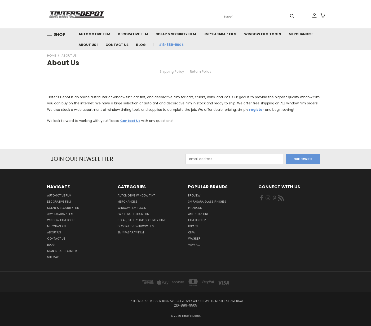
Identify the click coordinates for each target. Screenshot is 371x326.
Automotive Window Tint (136, 195)
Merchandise (301, 34)
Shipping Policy (172, 71)
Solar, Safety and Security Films (142, 220)
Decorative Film (133, 34)
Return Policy (200, 71)
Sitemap (52, 257)
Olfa (191, 232)
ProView (194, 195)
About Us (88, 44)
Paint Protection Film (134, 214)
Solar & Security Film (176, 34)
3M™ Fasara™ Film (220, 34)
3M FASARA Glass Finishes (207, 202)
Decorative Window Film (136, 226)
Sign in (52, 251)
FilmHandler (197, 220)
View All (194, 245)
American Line (198, 214)
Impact (193, 226)
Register (70, 251)
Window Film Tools (262, 34)
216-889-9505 (171, 44)
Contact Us (117, 44)
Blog (141, 44)
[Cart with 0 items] (322, 15)
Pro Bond (195, 208)
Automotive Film (94, 34)
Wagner (194, 239)
